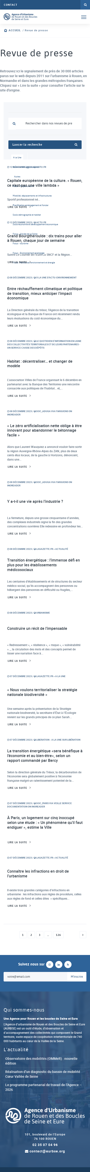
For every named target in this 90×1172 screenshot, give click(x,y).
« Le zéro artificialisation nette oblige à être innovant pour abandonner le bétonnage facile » (44, 430)
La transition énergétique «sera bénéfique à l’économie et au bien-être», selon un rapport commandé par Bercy (45, 755)
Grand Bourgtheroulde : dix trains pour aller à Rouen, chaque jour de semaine (44, 238)
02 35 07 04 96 (45, 1144)
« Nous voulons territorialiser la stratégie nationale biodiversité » (42, 692)
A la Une (17, 157)
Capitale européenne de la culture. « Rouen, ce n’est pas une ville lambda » (44, 183)
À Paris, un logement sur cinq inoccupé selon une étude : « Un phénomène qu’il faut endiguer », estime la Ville (45, 822)
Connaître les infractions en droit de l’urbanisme (38, 874)
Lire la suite (17, 207)
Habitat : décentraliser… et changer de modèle (39, 364)
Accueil (15, 30)
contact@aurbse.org (45, 1151)
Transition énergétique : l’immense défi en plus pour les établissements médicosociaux (43, 564)
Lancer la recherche (45, 144)
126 (58, 934)
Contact (10, 4)
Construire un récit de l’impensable (37, 628)
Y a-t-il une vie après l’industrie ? (35, 501)
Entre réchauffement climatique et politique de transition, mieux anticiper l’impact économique (44, 293)
